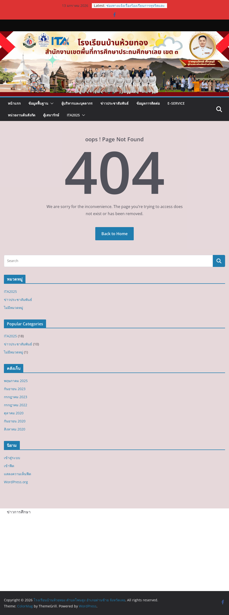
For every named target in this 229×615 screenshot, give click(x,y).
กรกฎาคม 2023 (15, 397)
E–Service (176, 103)
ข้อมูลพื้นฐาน (38, 103)
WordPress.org (16, 482)
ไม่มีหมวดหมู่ (13, 307)
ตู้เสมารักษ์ (51, 115)
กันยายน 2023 (14, 388)
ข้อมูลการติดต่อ (148, 103)
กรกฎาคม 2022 (15, 405)
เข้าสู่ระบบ (12, 457)
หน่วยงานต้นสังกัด (21, 115)
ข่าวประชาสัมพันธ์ (114, 103)
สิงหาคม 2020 (14, 429)
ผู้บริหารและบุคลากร (77, 103)
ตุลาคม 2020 (14, 413)
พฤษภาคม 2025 (16, 380)
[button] (51, 103)
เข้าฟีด (9, 465)
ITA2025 (73, 115)
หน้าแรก (14, 103)
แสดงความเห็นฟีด (17, 474)
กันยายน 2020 (14, 421)
